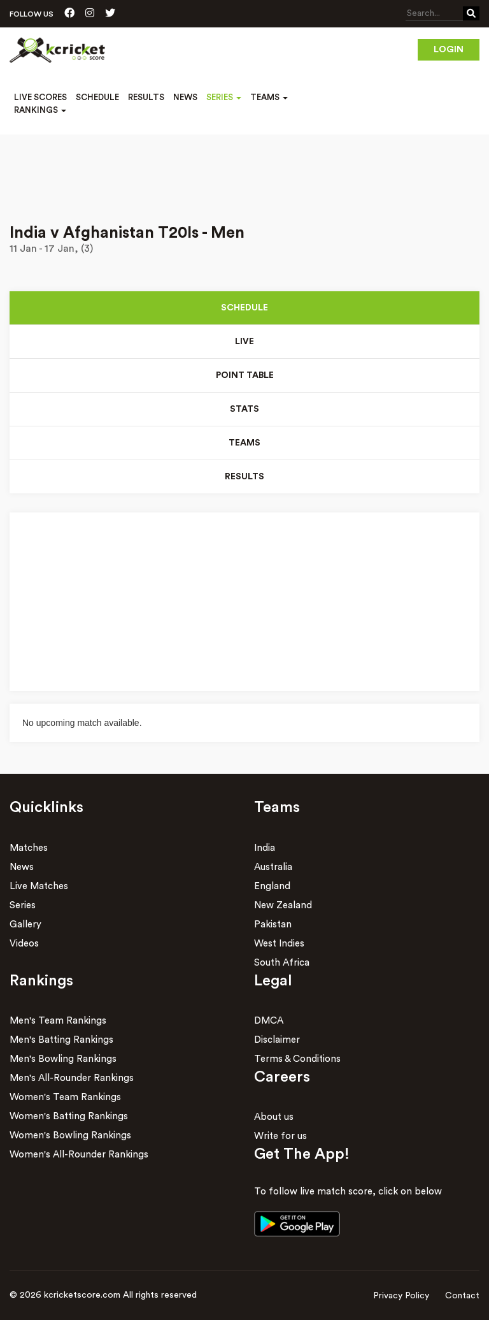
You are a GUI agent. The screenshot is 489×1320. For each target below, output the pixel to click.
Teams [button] (269, 97)
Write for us (280, 1136)
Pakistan (273, 924)
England (272, 886)
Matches (29, 848)
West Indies (279, 943)
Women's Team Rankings (65, 1097)
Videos (24, 943)
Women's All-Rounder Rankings (79, 1154)
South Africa (281, 963)
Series (23, 905)
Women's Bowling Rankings (70, 1135)
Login (449, 49)
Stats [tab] (244, 409)
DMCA (268, 1021)
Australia (273, 867)
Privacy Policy (401, 1295)
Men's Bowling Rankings (63, 1059)
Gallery (25, 924)
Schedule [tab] (244, 307)
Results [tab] (244, 476)
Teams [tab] (244, 443)
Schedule (97, 97)
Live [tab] (244, 341)
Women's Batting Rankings (69, 1116)
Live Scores (40, 97)
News (185, 97)
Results (146, 97)
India (264, 848)
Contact (462, 1295)
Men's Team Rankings (58, 1021)
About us (274, 1117)
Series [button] (223, 97)
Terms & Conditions (297, 1059)
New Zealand (283, 905)
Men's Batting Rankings (61, 1040)
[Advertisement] (244, 170)
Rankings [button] (40, 110)
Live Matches (39, 886)
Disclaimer (277, 1040)
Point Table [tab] (245, 375)
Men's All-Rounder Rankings (72, 1078)
